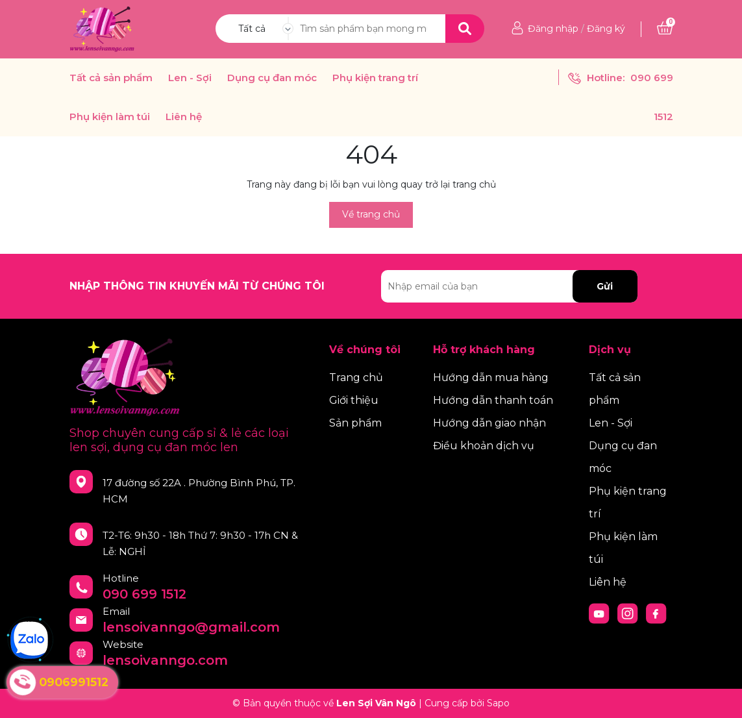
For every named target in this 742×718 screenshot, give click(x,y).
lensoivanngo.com (165, 660)
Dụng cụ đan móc (272, 78)
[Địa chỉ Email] (509, 286)
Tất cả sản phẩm (111, 78)
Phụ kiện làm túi (109, 117)
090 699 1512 (144, 594)
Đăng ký (606, 28)
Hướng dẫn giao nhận (489, 423)
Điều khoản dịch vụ (483, 445)
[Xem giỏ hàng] (665, 28)
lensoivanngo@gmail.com (191, 627)
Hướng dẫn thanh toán (493, 400)
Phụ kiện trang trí (375, 78)
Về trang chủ (371, 214)
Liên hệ (184, 117)
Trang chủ (356, 377)
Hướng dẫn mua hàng (491, 377)
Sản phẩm (355, 423)
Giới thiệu (353, 400)
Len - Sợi (190, 78)
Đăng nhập (553, 28)
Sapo (498, 703)
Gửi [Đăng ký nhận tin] (605, 286)
